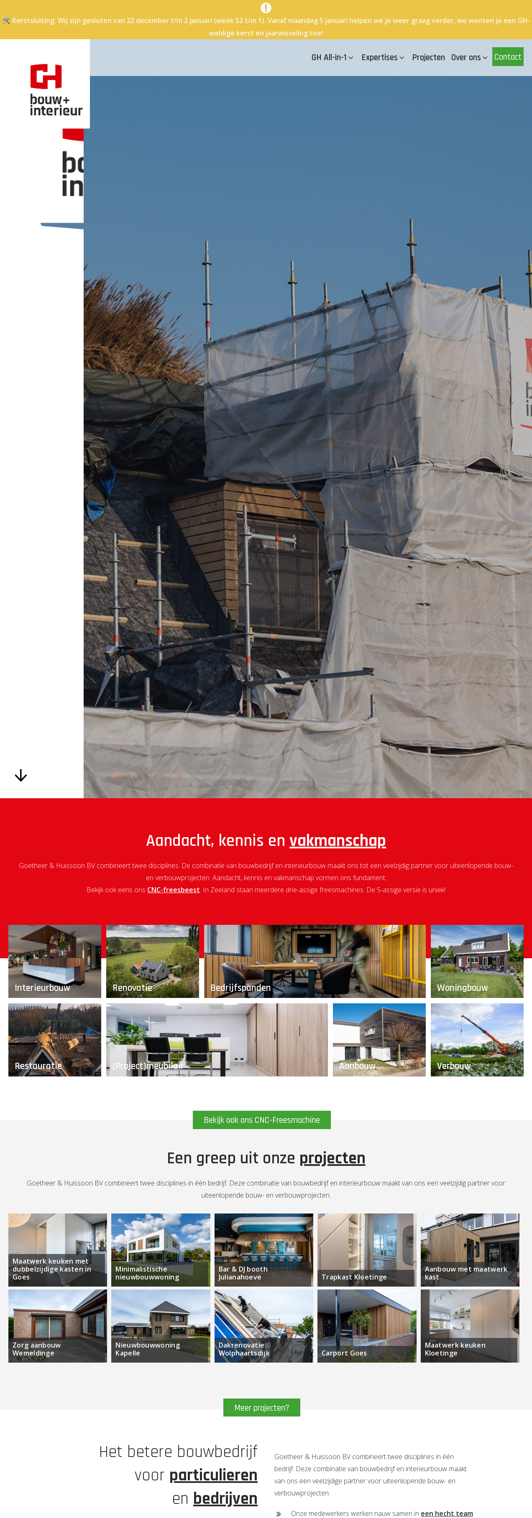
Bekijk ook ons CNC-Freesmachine (262, 1120)
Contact (508, 57)
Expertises (383, 57)
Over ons (470, 57)
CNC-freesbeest (173, 889)
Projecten (428, 57)
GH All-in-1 (333, 57)
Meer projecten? (261, 1408)
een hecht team (447, 1513)
